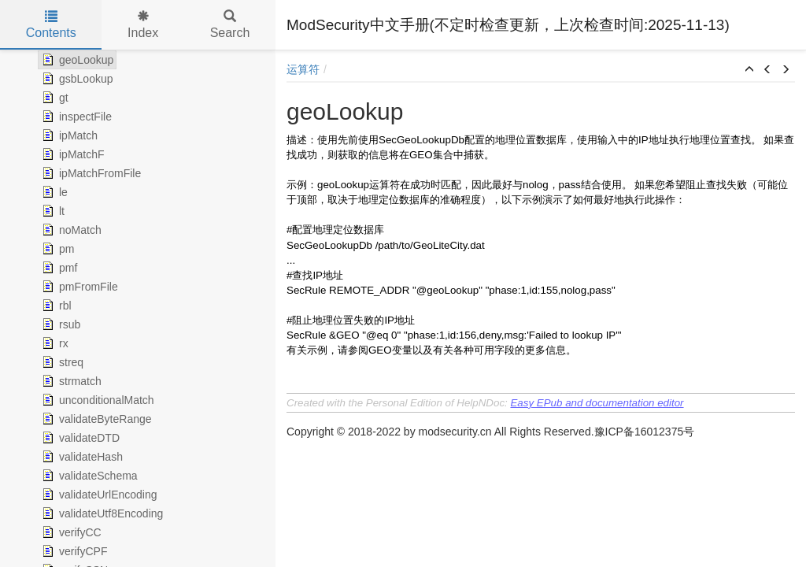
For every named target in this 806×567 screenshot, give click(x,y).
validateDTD (79, 437)
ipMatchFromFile (90, 173)
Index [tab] (143, 24)
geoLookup (76, 59)
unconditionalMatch (96, 400)
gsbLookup (76, 78)
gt (53, 97)
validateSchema (88, 475)
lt (52, 211)
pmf (58, 267)
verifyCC (70, 532)
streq (61, 362)
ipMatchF (72, 154)
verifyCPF (73, 551)
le (53, 192)
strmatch (70, 381)
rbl (55, 305)
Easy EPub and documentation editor (596, 403)
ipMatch (68, 135)
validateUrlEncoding (98, 494)
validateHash (81, 456)
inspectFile (75, 116)
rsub (59, 324)
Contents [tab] (51, 24)
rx (53, 343)
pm (56, 248)
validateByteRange (95, 419)
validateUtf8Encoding (101, 513)
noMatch (70, 229)
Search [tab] (230, 24)
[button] (749, 70)
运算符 (303, 69)
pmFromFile (78, 286)
